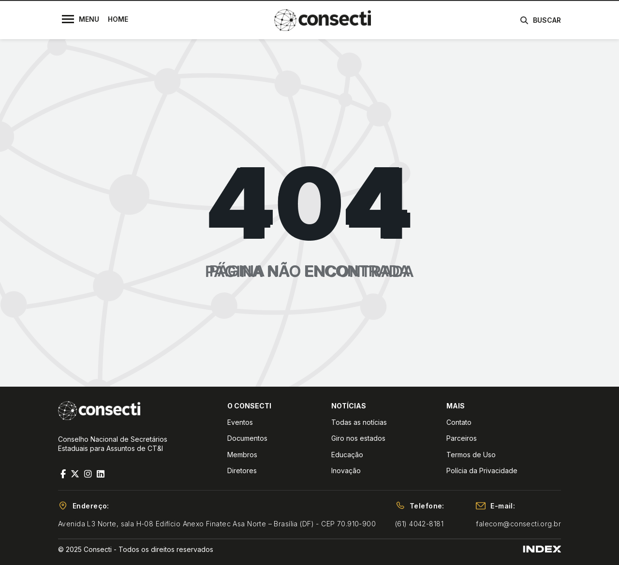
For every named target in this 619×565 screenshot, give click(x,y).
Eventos (240, 422)
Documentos (247, 438)
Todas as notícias (359, 422)
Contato (459, 422)
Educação (347, 454)
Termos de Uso (471, 454)
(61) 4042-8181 (419, 524)
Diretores (242, 470)
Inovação (346, 470)
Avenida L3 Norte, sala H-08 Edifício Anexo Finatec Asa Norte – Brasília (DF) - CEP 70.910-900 (217, 524)
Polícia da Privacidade (481, 470)
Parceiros (461, 438)
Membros (242, 454)
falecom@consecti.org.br (518, 524)
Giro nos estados (358, 438)
